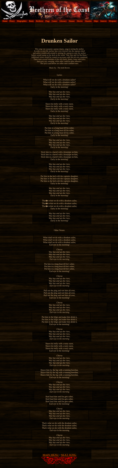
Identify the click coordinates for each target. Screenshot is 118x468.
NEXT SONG (68, 454)
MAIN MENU (51, 454)
